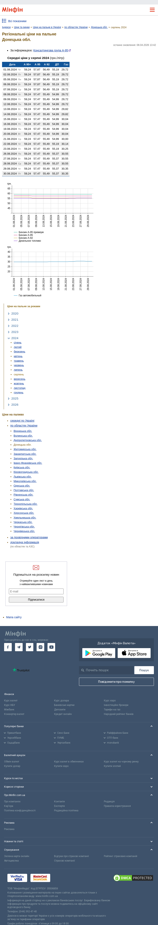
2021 (14, 319)
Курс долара (61, 700)
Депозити (59, 709)
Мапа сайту (14, 617)
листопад (19, 387)
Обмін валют (11, 761)
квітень (18, 356)
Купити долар (12, 766)
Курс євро (110, 700)
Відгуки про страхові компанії (71, 856)
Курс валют (10, 700)
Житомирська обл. (25, 449)
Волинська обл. (23, 435)
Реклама (9, 829)
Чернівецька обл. (24, 531)
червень (19, 365)
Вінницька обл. (23, 430)
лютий (18, 347)
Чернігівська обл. (24, 526)
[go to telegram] (19, 647)
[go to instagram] (40, 647)
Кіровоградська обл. (26, 471)
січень (17, 342)
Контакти (59, 801)
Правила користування (117, 806)
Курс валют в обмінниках (69, 761)
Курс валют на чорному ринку (121, 761)
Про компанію (12, 801)
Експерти (59, 806)
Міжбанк (9, 709)
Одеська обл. (22, 485)
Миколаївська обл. (25, 481)
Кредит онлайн (63, 714)
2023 (14, 332)
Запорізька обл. (23, 458)
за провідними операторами (29, 537)
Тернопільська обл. (25, 503)
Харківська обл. (23, 508)
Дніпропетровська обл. (28, 440)
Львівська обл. (22, 476)
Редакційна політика (66, 810)
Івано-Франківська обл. (28, 462)
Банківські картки (64, 705)
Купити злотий (112, 766)
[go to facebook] (8, 647)
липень (18, 369)
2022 (14, 325)
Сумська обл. (22, 499)
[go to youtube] (51, 647)
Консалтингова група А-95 (50, 50)
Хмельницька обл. (25, 517)
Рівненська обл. (23, 494)
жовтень (19, 383)
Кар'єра (8, 806)
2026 (14, 404)
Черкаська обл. (23, 522)
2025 (14, 398)
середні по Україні (22, 420)
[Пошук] (144, 670)
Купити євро (61, 766)
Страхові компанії (64, 860)
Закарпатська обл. (25, 453)
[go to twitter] (30, 647)
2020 (14, 313)
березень (19, 351)
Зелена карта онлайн (16, 856)
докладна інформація (24, 542)
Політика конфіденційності (20, 810)
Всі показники (17, 21)
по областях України (23, 425)
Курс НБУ (9, 705)
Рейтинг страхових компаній (120, 856)
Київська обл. (22, 467)
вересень (19, 378)
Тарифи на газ (112, 709)
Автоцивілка (11, 860)
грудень (18, 392)
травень (19, 360)
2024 (14, 338)
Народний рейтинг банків (119, 714)
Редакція (109, 801)
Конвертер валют (14, 714)
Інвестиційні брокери (116, 705)
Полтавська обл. (24, 490)
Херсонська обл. (24, 512)
